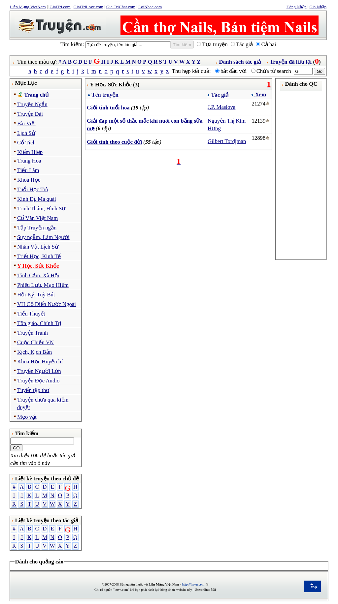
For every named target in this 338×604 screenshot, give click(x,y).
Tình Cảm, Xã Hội (38, 275)
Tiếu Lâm (28, 170)
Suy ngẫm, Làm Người (43, 237)
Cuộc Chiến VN (35, 342)
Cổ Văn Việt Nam (37, 218)
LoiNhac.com (150, 6)
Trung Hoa (29, 161)
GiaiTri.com (60, 6)
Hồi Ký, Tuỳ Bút (36, 294)
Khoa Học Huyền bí (40, 361)
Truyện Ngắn (32, 104)
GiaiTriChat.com (120, 6)
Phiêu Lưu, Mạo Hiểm (43, 285)
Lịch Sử (26, 133)
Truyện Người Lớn (39, 371)
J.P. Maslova (221, 107)
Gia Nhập (318, 6)
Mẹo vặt (27, 417)
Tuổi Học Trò (32, 189)
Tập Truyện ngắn (36, 228)
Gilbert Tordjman (227, 141)
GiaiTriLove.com (88, 6)
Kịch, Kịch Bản (34, 352)
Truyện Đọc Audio (38, 381)
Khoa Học (28, 180)
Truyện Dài (30, 114)
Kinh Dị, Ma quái (36, 199)
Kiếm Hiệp (30, 152)
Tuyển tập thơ (33, 390)
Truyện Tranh (32, 333)
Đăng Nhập (297, 6)
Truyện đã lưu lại (291, 62)
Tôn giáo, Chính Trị (39, 323)
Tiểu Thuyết (31, 314)
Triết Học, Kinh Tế (39, 256)
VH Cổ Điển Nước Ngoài (46, 304)
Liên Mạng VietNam (28, 6)
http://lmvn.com (193, 584)
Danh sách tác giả (240, 62)
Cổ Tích (26, 142)
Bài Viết (26, 123)
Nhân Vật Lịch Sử (37, 247)
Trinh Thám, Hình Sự (41, 208)
